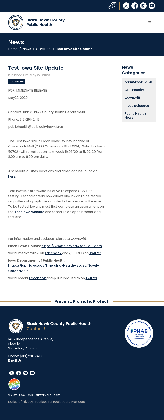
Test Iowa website (29, 211)
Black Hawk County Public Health (59, 323)
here (11, 176)
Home (13, 49)
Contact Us (38, 329)
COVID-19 (43, 49)
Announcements (138, 81)
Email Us (15, 360)
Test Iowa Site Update (74, 49)
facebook (134, 5)
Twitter (95, 253)
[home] (36, 22)
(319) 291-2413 (31, 356)
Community (134, 89)
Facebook (53, 253)
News (27, 49)
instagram (143, 5)
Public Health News (135, 115)
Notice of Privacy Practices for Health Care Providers (46, 402)
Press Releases (137, 105)
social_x (126, 5)
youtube (152, 5)
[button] (150, 22)
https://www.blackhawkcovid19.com (72, 246)
